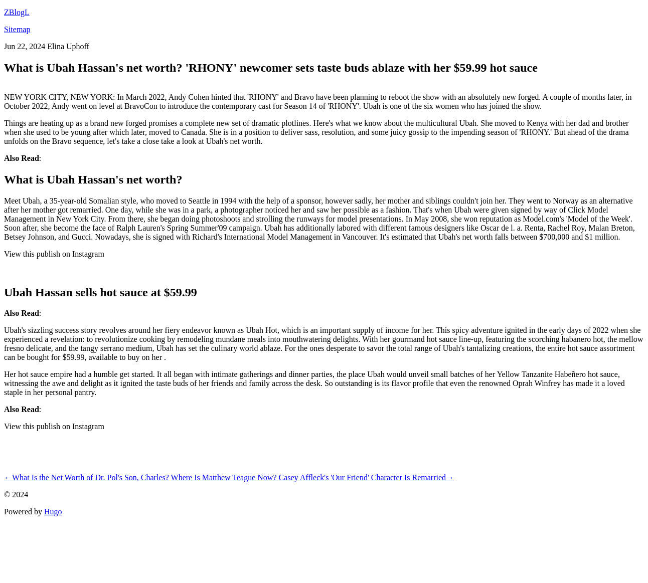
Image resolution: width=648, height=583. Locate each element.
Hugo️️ (53, 511)
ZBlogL (17, 12)
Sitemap (17, 29)
